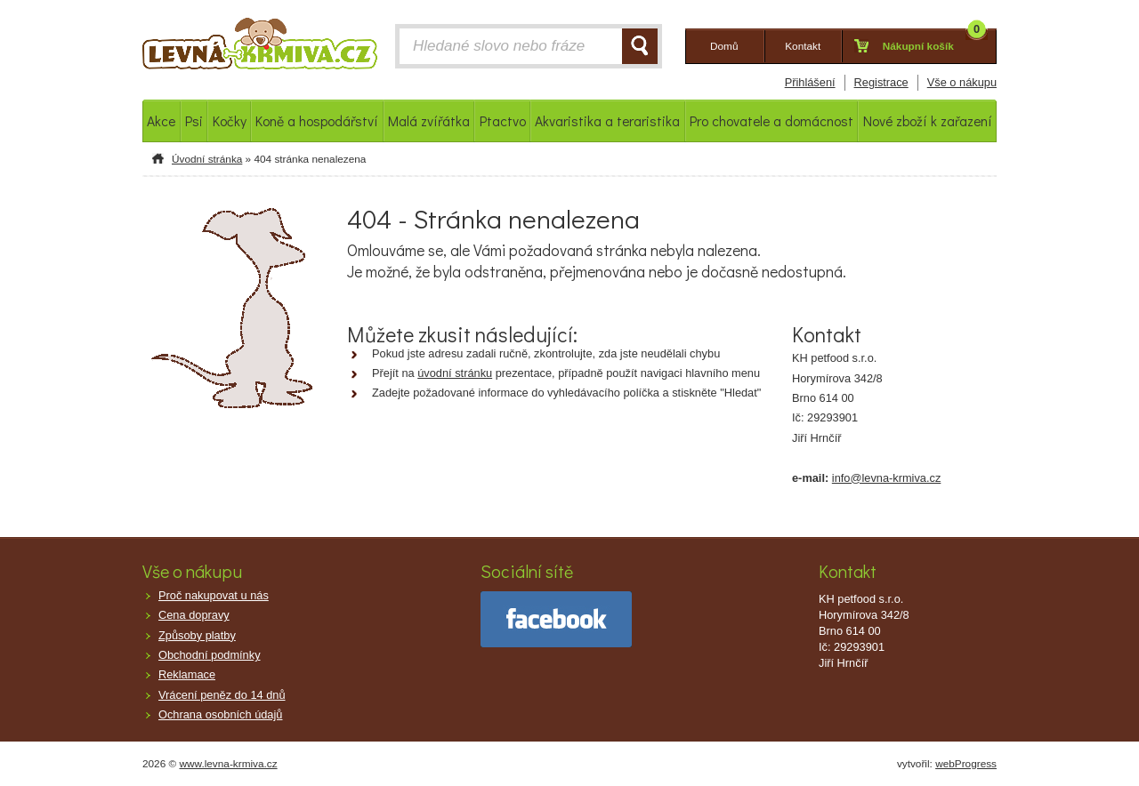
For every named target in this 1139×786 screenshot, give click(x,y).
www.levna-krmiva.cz (229, 764)
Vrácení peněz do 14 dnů (222, 695)
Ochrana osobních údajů (220, 714)
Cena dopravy (194, 615)
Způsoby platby (197, 635)
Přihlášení (810, 82)
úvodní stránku (454, 373)
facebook (556, 619)
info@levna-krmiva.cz (886, 478)
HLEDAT (640, 46)
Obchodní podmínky (209, 655)
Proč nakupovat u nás (213, 595)
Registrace (881, 82)
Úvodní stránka (207, 159)
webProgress (966, 764)
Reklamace (186, 674)
